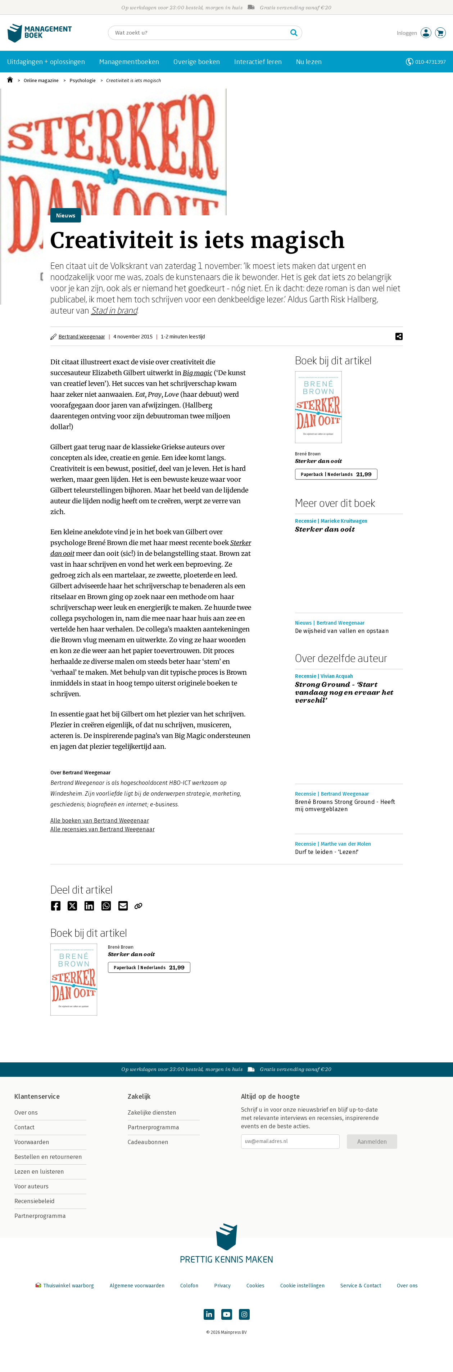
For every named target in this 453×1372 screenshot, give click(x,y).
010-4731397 (430, 62)
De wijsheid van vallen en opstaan (342, 630)
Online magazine (41, 80)
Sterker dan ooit (318, 461)
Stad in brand (114, 310)
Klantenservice (37, 1097)
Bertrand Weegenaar (82, 336)
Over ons (26, 1112)
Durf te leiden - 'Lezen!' (327, 852)
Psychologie (82, 80)
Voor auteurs (31, 1186)
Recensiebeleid (34, 1201)
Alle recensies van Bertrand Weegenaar (102, 829)
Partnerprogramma (40, 1216)
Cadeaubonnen (148, 1142)
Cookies (255, 1286)
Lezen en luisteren (39, 1171)
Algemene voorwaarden (137, 1286)
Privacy (222, 1286)
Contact (24, 1127)
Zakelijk (139, 1097)
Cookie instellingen (302, 1286)
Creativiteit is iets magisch (133, 80)
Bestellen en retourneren (48, 1156)
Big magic (197, 373)
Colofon (189, 1286)
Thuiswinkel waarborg (65, 1286)
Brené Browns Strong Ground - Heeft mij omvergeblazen (345, 806)
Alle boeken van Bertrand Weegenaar (99, 820)
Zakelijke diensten (152, 1112)
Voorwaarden (31, 1142)
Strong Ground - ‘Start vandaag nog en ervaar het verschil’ (344, 693)
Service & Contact (360, 1286)
